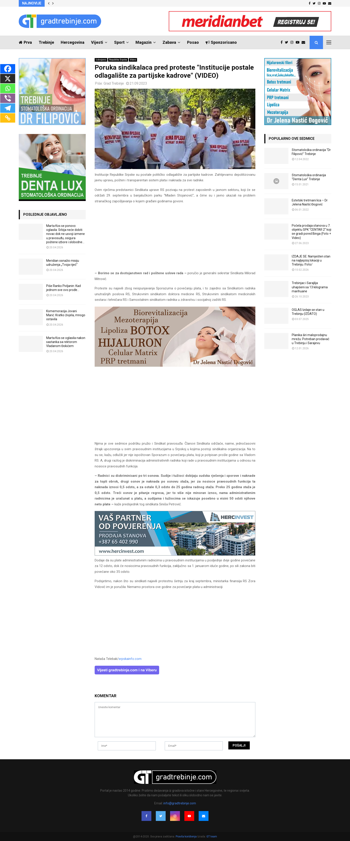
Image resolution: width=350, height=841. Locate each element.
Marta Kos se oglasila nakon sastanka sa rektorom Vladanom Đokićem (65, 342)
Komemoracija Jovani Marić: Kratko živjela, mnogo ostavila (65, 315)
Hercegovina (72, 42)
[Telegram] (7, 108)
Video (133, 60)
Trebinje (46, 42)
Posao (193, 42)
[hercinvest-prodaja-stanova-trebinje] (175, 554)
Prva (25, 42)
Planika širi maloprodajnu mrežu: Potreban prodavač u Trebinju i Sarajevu (310, 339)
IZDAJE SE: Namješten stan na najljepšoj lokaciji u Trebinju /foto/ (311, 260)
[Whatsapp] (7, 88)
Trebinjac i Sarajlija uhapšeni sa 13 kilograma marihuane (310, 287)
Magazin (143, 42)
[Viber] (7, 98)
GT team (211, 836)
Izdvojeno (101, 60)
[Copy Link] (7, 118)
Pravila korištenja (186, 836)
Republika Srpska (118, 60)
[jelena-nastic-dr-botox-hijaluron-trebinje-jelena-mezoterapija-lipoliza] (175, 366)
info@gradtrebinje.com (179, 803)
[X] (7, 79)
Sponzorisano (221, 42)
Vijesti (97, 42)
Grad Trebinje (114, 83)
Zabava (169, 42)
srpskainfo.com (130, 659)
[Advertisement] (175, 239)
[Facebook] (7, 69)
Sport (119, 42)
